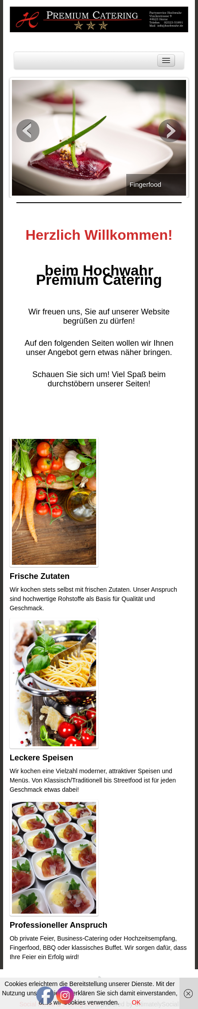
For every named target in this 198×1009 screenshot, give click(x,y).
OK (136, 1002)
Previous (27, 130)
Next (170, 130)
